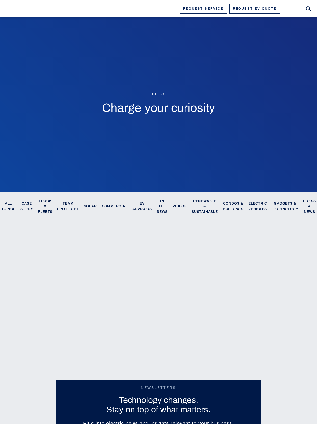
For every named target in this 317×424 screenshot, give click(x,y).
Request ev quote (254, 8)
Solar (90, 206)
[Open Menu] (291, 8)
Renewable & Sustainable (205, 206)
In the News (162, 206)
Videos (180, 206)
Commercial (115, 206)
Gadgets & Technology (285, 206)
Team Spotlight (68, 206)
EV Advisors (142, 206)
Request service (203, 8)
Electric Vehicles (257, 206)
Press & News (309, 206)
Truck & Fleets (45, 206)
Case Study (26, 206)
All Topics (8, 206)
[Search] (308, 8)
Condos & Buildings (233, 206)
